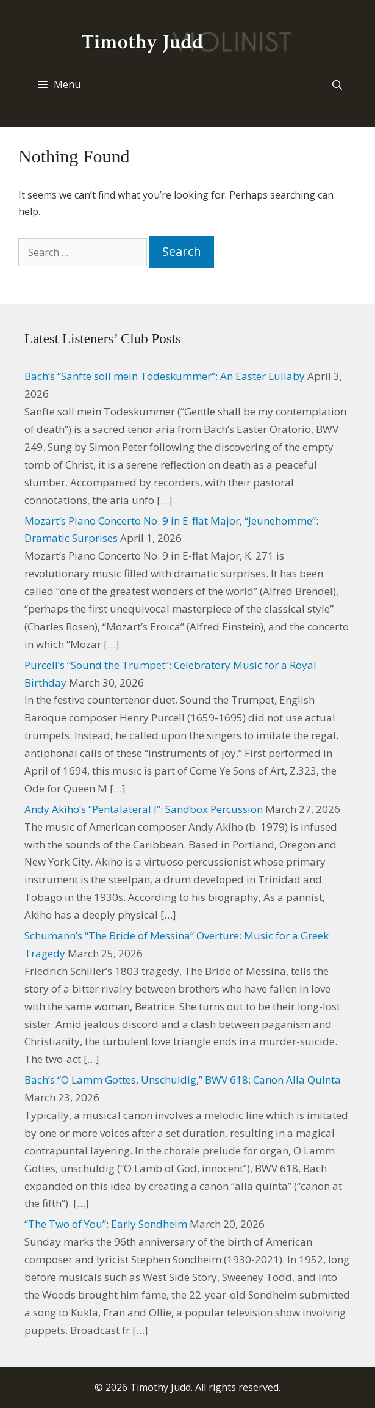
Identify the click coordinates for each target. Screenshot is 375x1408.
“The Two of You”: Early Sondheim (105, 1224)
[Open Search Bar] (337, 85)
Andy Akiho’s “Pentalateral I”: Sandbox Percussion (143, 809)
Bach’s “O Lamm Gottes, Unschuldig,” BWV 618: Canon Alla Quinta (182, 1080)
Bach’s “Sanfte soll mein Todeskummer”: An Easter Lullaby (164, 376)
